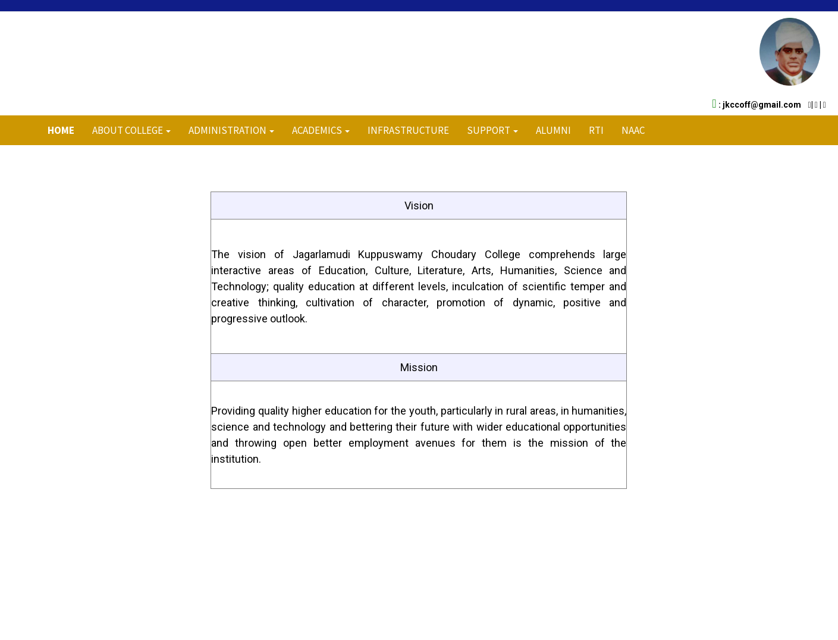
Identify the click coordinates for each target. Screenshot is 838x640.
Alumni (553, 130)
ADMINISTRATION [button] (231, 130)
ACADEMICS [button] (321, 130)
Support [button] (492, 130)
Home (61, 130)
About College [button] (131, 130)
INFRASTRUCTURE (408, 130)
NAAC (633, 130)
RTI (596, 130)
